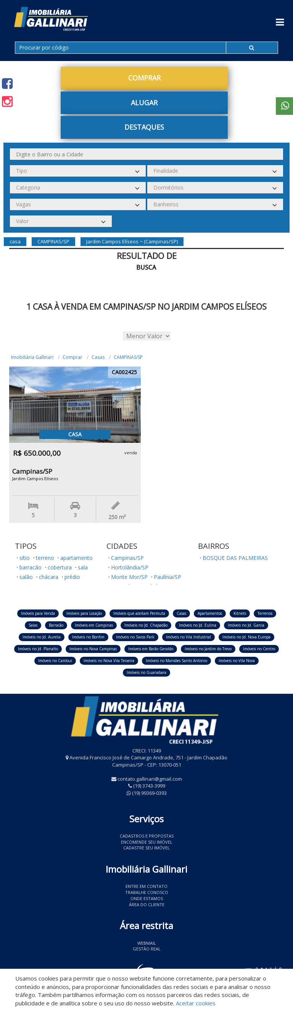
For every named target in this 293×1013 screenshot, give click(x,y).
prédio (72, 576)
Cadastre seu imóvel (146, 848)
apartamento (76, 557)
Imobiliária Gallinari (32, 357)
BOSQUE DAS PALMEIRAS (235, 557)
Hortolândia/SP (129, 567)
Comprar (144, 77)
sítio (24, 557)
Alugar (144, 102)
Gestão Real (147, 949)
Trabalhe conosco (146, 892)
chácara (48, 576)
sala (83, 567)
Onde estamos (146, 898)
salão (26, 576)
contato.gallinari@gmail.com (150, 778)
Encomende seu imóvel (146, 842)
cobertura (60, 567)
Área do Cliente (146, 904)
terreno (45, 557)
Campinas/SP (127, 557)
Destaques (144, 127)
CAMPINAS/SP (128, 357)
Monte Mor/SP (129, 576)
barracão (30, 567)
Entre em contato (146, 886)
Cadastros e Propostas (147, 836)
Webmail (146, 943)
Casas (98, 357)
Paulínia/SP (167, 576)
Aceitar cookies (196, 1003)
